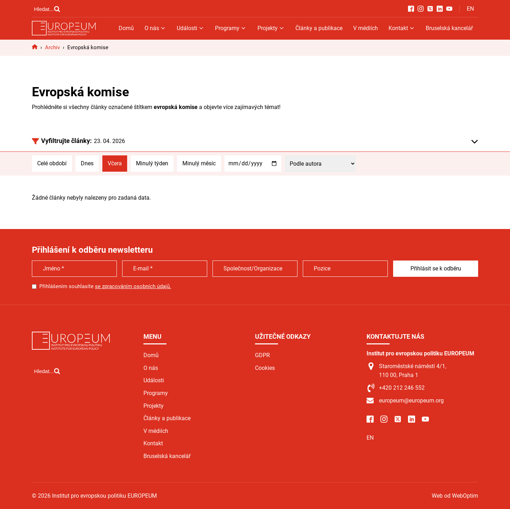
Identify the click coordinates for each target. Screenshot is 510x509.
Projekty (271, 28)
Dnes (87, 163)
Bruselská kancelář (449, 28)
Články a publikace (318, 28)
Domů (126, 28)
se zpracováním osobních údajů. (133, 286)
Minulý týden (152, 163)
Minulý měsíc (199, 163)
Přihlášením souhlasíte (105, 286)
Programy (230, 28)
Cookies (265, 368)
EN (470, 8)
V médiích (365, 28)
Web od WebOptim (455, 495)
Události (190, 28)
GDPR (262, 355)
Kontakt (402, 28)
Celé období (52, 163)
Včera (115, 163)
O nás (155, 28)
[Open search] (47, 8)
